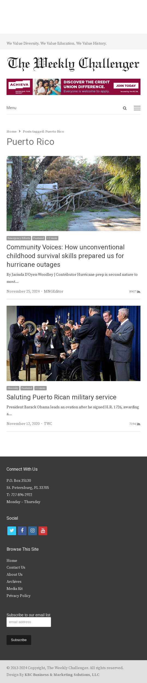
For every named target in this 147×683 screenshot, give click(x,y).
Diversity (13, 388)
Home (12, 560)
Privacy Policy (19, 595)
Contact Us (16, 567)
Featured (38, 238)
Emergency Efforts (19, 238)
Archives (14, 581)
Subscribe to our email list (28, 615)
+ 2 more (52, 238)
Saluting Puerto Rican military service (61, 397)
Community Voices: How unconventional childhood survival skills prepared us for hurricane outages (66, 256)
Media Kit (15, 588)
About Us (15, 574)
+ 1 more (40, 388)
